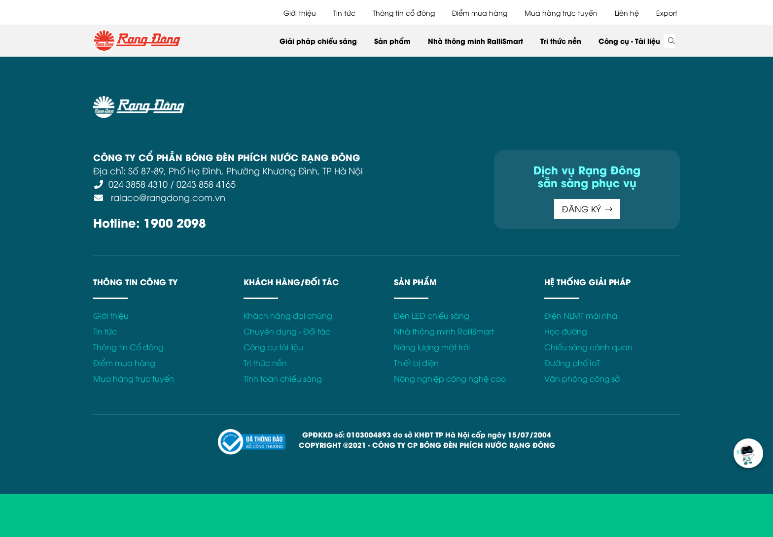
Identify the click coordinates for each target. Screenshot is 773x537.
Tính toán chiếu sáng (283, 378)
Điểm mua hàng (479, 12)
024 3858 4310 (138, 183)
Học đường (565, 331)
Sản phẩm (392, 40)
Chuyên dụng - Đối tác (287, 331)
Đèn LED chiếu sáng (431, 315)
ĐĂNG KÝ (587, 208)
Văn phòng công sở (582, 378)
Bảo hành (486, 101)
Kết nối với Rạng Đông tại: (559, 101)
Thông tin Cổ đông (128, 346)
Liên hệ (627, 12)
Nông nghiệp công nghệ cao (450, 378)
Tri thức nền (560, 40)
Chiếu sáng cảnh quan (588, 346)
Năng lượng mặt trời (432, 346)
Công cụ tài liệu (273, 346)
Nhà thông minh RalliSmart (475, 40)
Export (666, 12)
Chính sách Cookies (424, 101)
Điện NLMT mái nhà (580, 315)
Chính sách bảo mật (344, 101)
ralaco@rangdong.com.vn (166, 197)
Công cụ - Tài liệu (629, 40)
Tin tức (344, 12)
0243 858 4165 (206, 183)
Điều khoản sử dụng (263, 101)
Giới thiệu (299, 12)
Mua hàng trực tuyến (561, 12)
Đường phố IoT (572, 362)
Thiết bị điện (416, 362)
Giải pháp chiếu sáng (318, 40)
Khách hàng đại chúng (288, 315)
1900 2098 (174, 222)
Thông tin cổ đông (404, 12)
